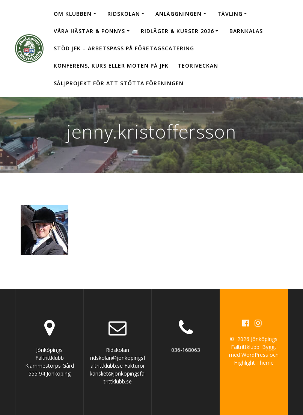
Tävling (230, 13)
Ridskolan (123, 13)
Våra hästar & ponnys (89, 31)
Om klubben (73, 13)
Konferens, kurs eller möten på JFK (111, 65)
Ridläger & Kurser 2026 (177, 31)
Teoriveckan (198, 65)
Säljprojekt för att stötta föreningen (119, 83)
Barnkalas (246, 31)
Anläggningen (178, 13)
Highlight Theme (254, 362)
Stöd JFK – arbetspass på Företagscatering (124, 48)
